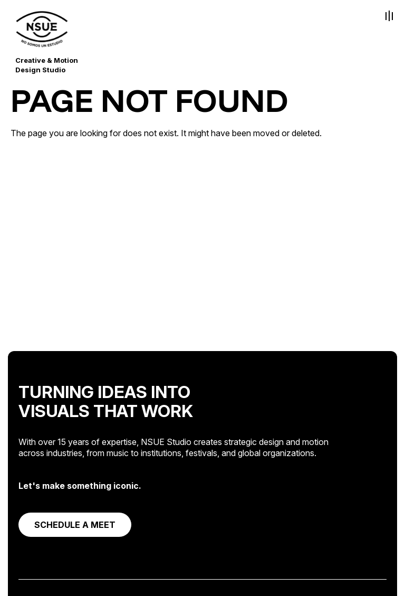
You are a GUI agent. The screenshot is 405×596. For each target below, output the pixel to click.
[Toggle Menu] (389, 16)
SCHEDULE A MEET (74, 524)
